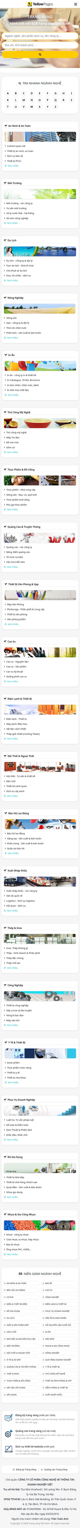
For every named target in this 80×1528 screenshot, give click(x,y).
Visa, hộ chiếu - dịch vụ (18, 275)
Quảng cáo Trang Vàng (55, 1469)
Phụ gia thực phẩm (16, 504)
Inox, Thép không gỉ (17, 948)
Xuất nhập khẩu (17, 870)
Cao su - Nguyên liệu (17, 661)
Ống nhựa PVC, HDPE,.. (18, 1249)
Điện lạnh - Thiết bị (16, 718)
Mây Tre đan (13, 437)
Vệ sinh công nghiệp (17, 218)
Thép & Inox (15, 928)
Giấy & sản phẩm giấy (18, 1325)
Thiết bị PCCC (14, 160)
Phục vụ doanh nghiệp (21, 1099)
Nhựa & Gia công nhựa (21, 1214)
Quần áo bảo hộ (15, 848)
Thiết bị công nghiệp (17, 1005)
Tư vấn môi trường (16, 208)
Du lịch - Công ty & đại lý (19, 260)
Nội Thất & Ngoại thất (21, 756)
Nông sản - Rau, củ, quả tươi (21, 494)
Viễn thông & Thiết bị (56, 1387)
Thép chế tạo (13, 962)
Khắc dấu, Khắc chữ (16, 1134)
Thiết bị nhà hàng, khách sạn (21, 1182)
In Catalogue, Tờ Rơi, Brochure (23, 380)
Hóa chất (11, 1331)
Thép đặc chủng (14, 958)
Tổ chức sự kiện (14, 557)
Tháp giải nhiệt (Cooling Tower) (23, 733)
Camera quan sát (16, 145)
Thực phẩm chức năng (19, 1067)
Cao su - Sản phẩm (16, 666)
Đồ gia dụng (15, 1157)
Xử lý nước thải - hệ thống (20, 213)
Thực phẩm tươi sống (17, 499)
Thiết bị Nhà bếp (15, 1177)
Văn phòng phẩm (16, 619)
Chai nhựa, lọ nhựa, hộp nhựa (22, 1239)
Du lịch (12, 240)
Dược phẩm (13, 1062)
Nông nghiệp (15, 297)
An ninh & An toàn (19, 126)
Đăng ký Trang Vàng (26, 1469)
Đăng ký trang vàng (35, 1415)
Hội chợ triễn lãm (15, 561)
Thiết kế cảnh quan (16, 786)
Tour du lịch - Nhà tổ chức (20, 265)
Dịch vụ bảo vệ (15, 155)
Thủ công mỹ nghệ (19, 412)
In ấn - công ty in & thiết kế (21, 375)
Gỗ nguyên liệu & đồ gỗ (58, 1325)
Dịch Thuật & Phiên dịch (19, 1129)
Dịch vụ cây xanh (15, 791)
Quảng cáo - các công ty (19, 547)
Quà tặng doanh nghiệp (58, 1359)
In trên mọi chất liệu (18, 389)
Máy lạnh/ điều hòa (16, 723)
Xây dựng (12, 1394)
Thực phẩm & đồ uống (21, 469)
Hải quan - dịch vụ (16, 905)
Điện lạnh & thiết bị (20, 698)
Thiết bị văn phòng (17, 614)
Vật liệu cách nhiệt (16, 728)
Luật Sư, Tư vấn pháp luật (20, 1119)
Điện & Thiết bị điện (17, 1304)
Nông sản (11, 317)
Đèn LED (11, 781)
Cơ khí (10, 1297)
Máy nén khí (13, 1020)
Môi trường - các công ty (19, 203)
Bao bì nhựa (12, 1244)
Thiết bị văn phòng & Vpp (23, 584)
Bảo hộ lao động (18, 813)
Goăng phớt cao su (16, 676)
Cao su (12, 641)
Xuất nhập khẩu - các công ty (21, 890)
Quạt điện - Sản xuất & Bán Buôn (24, 1187)
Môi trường (14, 183)
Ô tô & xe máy (14, 1359)
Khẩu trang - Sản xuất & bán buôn (25, 843)
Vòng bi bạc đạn (15, 1015)
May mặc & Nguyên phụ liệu (21, 1339)
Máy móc (50, 1339)
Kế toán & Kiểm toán (17, 1124)
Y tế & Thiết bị (16, 1042)
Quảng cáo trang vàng (36, 1431)
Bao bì (48, 1283)
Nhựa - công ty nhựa (17, 1234)
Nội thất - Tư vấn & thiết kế (20, 776)
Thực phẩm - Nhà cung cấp (20, 489)
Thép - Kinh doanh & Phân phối (23, 952)
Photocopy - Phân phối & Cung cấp (26, 609)
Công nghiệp (15, 985)
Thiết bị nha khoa (16, 1077)
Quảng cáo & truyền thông (24, 527)
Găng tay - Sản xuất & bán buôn (24, 838)
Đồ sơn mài (12, 442)
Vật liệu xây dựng (16, 1387)
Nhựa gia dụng (14, 1192)
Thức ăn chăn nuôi (16, 327)
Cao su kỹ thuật (14, 671)
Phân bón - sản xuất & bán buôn (23, 332)
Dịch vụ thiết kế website (35, 1446)
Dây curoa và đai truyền (19, 1010)
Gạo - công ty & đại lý (17, 322)
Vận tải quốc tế (14, 895)
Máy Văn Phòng (15, 604)
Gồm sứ (10, 447)
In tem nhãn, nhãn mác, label (23, 385)
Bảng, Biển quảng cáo (18, 551)
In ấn (11, 355)
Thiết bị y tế (13, 1072)
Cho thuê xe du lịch (16, 270)
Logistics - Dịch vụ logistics (20, 900)
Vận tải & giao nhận (55, 1318)
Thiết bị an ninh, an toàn (20, 150)
